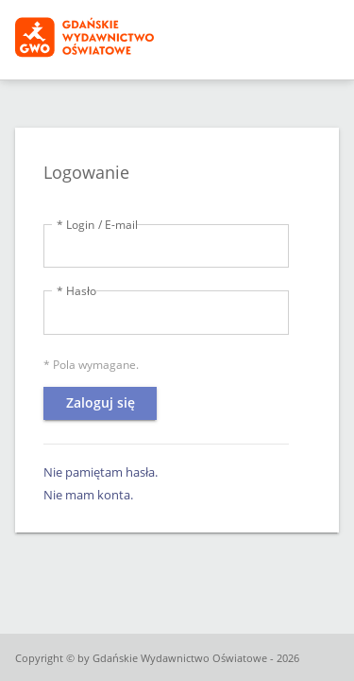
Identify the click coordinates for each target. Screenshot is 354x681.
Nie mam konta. (88, 494)
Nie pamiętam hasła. (100, 471)
